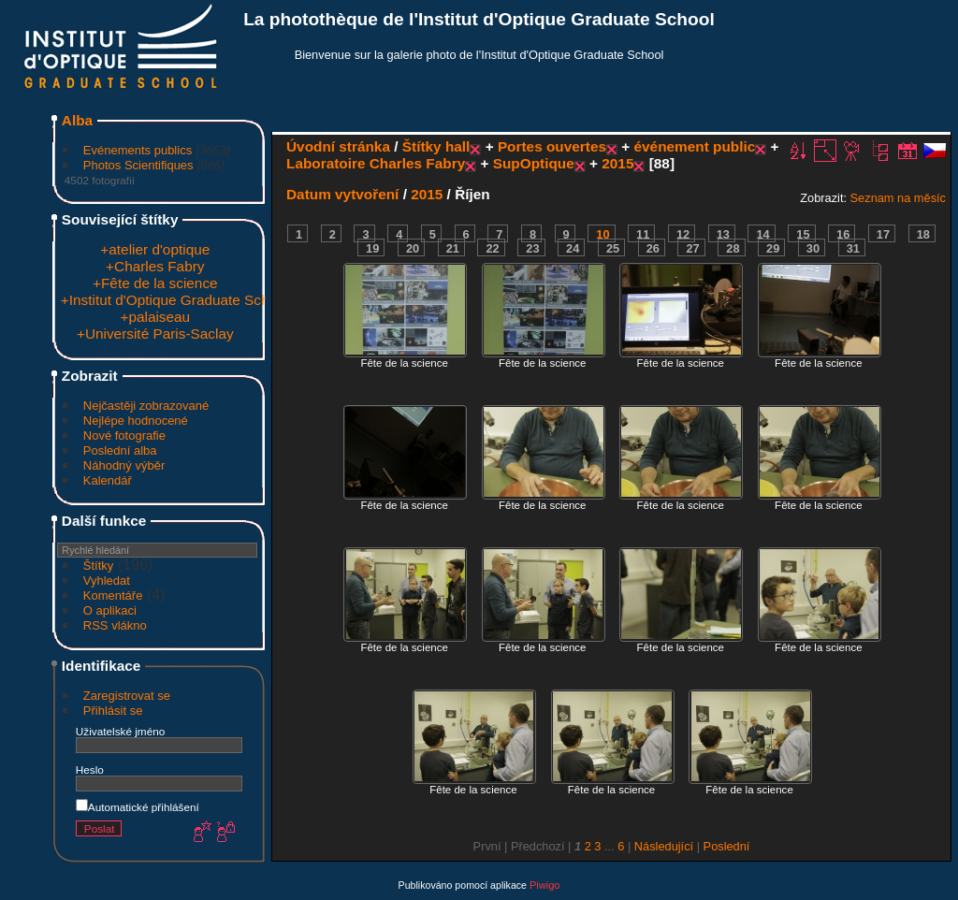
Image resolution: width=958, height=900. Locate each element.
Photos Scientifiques (138, 165)
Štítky (98, 566)
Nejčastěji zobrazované (146, 406)
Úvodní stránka (338, 146)
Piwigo (544, 885)
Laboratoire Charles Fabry (375, 163)
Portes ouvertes (552, 146)
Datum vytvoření (342, 194)
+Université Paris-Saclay (155, 333)
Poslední (727, 846)
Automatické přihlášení (137, 807)
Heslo (90, 769)
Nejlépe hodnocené (135, 421)
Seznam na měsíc (898, 198)
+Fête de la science (155, 283)
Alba (77, 120)
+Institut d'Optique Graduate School (174, 300)
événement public (695, 146)
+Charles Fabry (155, 266)
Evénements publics (137, 150)
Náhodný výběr (124, 465)
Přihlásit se (113, 711)
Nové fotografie (124, 435)
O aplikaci (110, 610)
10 (602, 234)
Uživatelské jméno (120, 731)
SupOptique (533, 163)
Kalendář (107, 480)
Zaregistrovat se (126, 696)
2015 (617, 163)
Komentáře (113, 595)
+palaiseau (155, 317)
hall (457, 146)
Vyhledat (106, 580)
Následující (663, 846)
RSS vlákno (115, 625)
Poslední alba (120, 450)
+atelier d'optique (155, 249)
